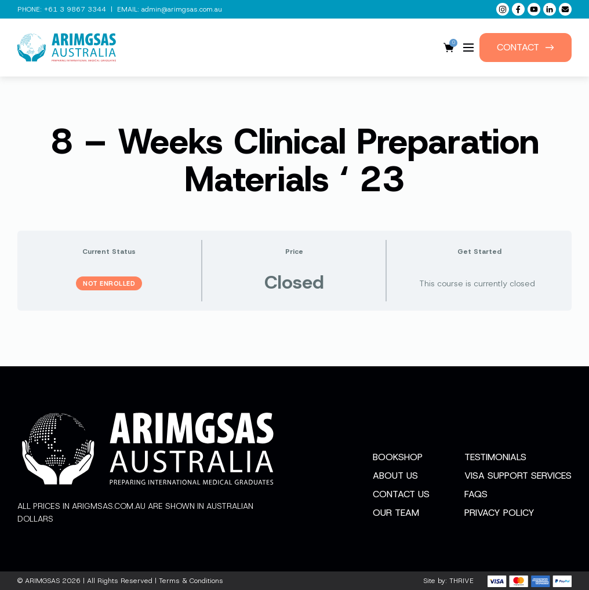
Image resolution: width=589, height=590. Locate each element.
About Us (395, 475)
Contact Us (401, 494)
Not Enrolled (109, 283)
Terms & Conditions (191, 580)
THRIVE (461, 580)
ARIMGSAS (42, 580)
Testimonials (495, 457)
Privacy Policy (499, 513)
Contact (525, 47)
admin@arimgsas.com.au (181, 9)
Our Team (396, 513)
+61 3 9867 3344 (75, 9)
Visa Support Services (518, 475)
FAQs (476, 494)
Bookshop (398, 457)
